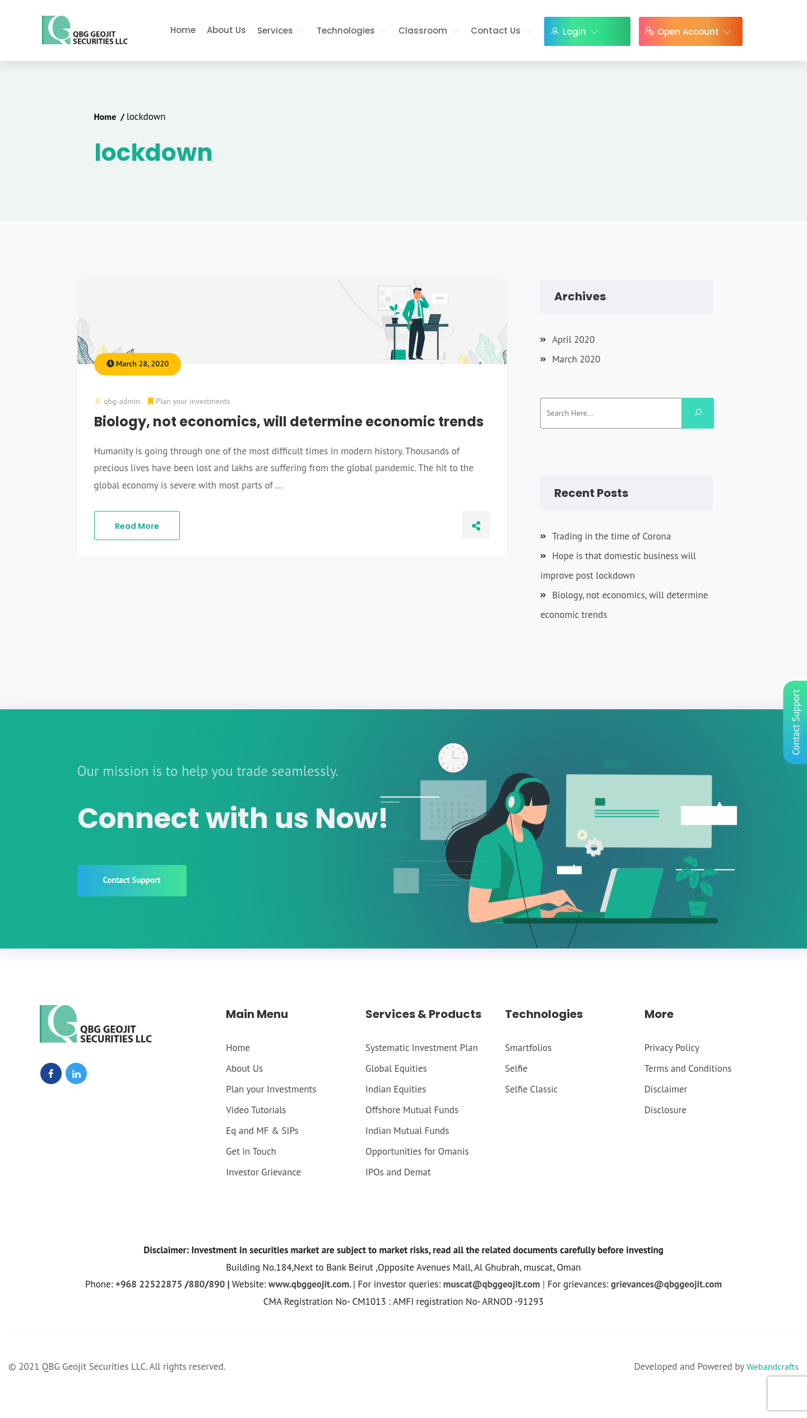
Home (185, 30)
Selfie (516, 1069)
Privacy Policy (671, 1048)
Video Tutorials (256, 1110)
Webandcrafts (771, 1367)
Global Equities (396, 1069)
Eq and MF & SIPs (262, 1131)
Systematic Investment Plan (421, 1048)
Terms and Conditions (688, 1069)
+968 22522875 (148, 1284)
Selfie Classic (531, 1090)
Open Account (697, 32)
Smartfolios (528, 1048)
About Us (228, 30)
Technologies (354, 30)
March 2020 (576, 359)
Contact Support (132, 881)
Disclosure (665, 1110)
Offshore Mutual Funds (411, 1110)
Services (283, 30)
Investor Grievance (263, 1172)
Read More (137, 526)
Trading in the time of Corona (611, 536)
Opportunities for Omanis (417, 1152)
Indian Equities (395, 1090)
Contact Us (504, 30)
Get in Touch (251, 1152)
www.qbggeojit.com (308, 1284)
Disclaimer (666, 1090)
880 (197, 1284)
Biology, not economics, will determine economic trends (289, 421)
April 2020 (573, 339)
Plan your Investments (271, 1090)
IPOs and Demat (398, 1172)
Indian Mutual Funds (407, 1131)
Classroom (431, 30)
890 (216, 1284)
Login (583, 32)
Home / (111, 116)
